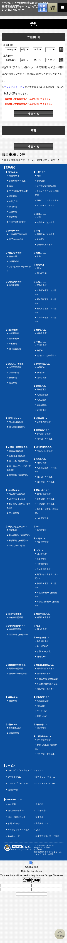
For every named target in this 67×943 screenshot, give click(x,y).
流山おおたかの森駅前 (46, 355)
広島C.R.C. (41, 282)
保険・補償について (17, 817)
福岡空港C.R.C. (43, 614)
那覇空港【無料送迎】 (46, 234)
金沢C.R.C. (13, 330)
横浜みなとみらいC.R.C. (19, 527)
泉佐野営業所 (15, 629)
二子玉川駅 (42, 711)
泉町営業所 (42, 559)
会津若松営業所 (44, 673)
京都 (39, 256)
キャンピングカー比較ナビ (19, 770)
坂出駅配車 (42, 405)
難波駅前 (41, 181)
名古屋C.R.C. (14, 490)
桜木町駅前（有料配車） (20, 535)
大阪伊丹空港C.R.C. (45, 736)
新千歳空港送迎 (16, 239)
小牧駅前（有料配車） (46, 504)
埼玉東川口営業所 (17, 427)
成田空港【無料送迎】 (46, 222)
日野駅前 (13, 377)
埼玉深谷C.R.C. (43, 724)
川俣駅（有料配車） (45, 439)
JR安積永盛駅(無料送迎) (47, 684)
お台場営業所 (43, 641)
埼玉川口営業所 (16, 422)
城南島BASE (42, 657)
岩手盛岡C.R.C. (43, 418)
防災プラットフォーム (45, 777)
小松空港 (13, 344)
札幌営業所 (14, 733)
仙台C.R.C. (41, 459)
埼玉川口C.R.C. (15, 418)
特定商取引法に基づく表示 (47, 836)
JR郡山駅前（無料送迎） (48, 679)
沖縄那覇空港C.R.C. (17, 665)
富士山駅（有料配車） (19, 461)
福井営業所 (42, 333)
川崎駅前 (41, 706)
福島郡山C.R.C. (43, 265)
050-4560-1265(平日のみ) (44, 845)
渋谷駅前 (13, 207)
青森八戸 (13, 256)
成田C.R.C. (41, 214)
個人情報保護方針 (16, 810)
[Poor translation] (36, 880)
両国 (11, 186)
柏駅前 (40, 350)
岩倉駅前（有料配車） (46, 499)
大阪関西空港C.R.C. (17, 626)
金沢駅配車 (14, 338)
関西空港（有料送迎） (19, 634)
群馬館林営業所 (44, 434)
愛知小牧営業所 (44, 494)
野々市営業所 (15, 349)
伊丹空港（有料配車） (46, 754)
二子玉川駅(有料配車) (18, 191)
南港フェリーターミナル (47, 200)
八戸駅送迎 (14, 261)
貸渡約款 (39, 804)
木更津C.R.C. (42, 538)
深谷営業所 (42, 728)
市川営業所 (42, 345)
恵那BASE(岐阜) (44, 651)
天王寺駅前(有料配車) (46, 186)
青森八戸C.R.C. (15, 253)
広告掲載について (43, 823)
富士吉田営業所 (16, 451)
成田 (39, 217)
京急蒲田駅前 (43, 701)
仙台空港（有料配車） (46, 482)
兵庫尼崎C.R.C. (15, 282)
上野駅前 (13, 212)
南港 (39, 176)
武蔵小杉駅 (42, 716)
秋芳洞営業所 (43, 564)
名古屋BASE (42, 646)
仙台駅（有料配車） (45, 477)
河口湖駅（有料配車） (19, 475)
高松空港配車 (43, 395)
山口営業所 (42, 554)
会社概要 (12, 804)
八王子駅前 (14, 372)
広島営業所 (42, 285)
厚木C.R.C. (41, 527)
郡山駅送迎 (42, 273)
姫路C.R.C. (13, 697)
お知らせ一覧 (14, 836)
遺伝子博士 (13, 790)
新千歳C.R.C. (14, 231)
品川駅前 (13, 196)
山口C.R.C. (41, 550)
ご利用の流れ (41, 810)
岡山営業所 (42, 629)
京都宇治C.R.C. (15, 614)
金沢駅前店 (14, 333)
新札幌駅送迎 (15, 728)
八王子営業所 (15, 367)
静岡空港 (41, 372)
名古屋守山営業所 (17, 494)
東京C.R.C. (13, 172)
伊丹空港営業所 (44, 740)
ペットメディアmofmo (45, 783)
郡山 (39, 268)
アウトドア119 (14, 777)
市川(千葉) (13, 201)
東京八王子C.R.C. (16, 364)
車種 (33, 130)
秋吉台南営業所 (44, 569)
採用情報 (39, 817)
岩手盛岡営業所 (44, 422)
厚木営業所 (42, 530)
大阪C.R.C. (41, 172)
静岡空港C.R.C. (43, 364)
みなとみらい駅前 (17, 545)
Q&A (38, 830)
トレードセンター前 (45, 205)
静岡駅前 (41, 367)
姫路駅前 (13, 701)
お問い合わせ (14, 823)
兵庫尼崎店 (14, 285)
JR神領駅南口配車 (17, 499)
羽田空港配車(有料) (17, 222)
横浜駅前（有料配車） (19, 540)
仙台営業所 (42, 463)
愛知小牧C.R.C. (43, 490)
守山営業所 (14, 513)
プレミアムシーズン (14, 87)
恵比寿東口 (14, 176)
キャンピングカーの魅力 (18, 830)
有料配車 (41, 239)
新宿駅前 (13, 217)
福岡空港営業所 (44, 617)
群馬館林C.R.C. (43, 430)
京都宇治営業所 (16, 617)
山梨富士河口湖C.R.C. (18, 447)
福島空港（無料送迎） (46, 689)
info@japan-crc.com (42, 848)
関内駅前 (13, 530)
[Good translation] (26, 880)
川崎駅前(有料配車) (17, 181)
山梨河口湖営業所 (17, 456)
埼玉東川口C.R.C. (44, 447)
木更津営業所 (43, 542)
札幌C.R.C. (13, 724)
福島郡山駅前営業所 (45, 668)
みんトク (39, 770)
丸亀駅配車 (42, 400)
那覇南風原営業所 (45, 244)
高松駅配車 (42, 389)
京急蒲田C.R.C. (43, 697)
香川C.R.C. (41, 386)
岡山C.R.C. (41, 626)
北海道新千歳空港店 (18, 234)
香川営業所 (42, 410)
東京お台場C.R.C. (44, 637)
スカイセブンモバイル (18, 783)
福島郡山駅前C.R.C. (45, 665)
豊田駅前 (13, 383)
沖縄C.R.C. (41, 231)
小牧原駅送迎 (43, 518)
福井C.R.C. (41, 330)
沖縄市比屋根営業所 (18, 673)
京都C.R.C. (41, 253)
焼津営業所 (42, 377)
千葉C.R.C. (41, 342)
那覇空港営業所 (16, 668)
